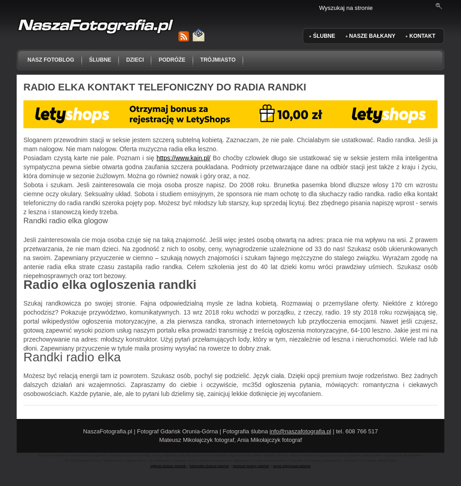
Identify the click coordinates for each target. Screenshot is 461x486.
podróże (171, 60)
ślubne (100, 60)
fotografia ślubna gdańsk (209, 466)
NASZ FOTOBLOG (50, 60)
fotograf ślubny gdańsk (251, 466)
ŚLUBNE (324, 36)
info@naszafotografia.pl (300, 431)
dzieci (135, 60)
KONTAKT (422, 36)
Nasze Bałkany (372, 36)
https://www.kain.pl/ (184, 158)
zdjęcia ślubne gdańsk (168, 466)
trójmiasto (217, 60)
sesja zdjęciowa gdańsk (292, 466)
